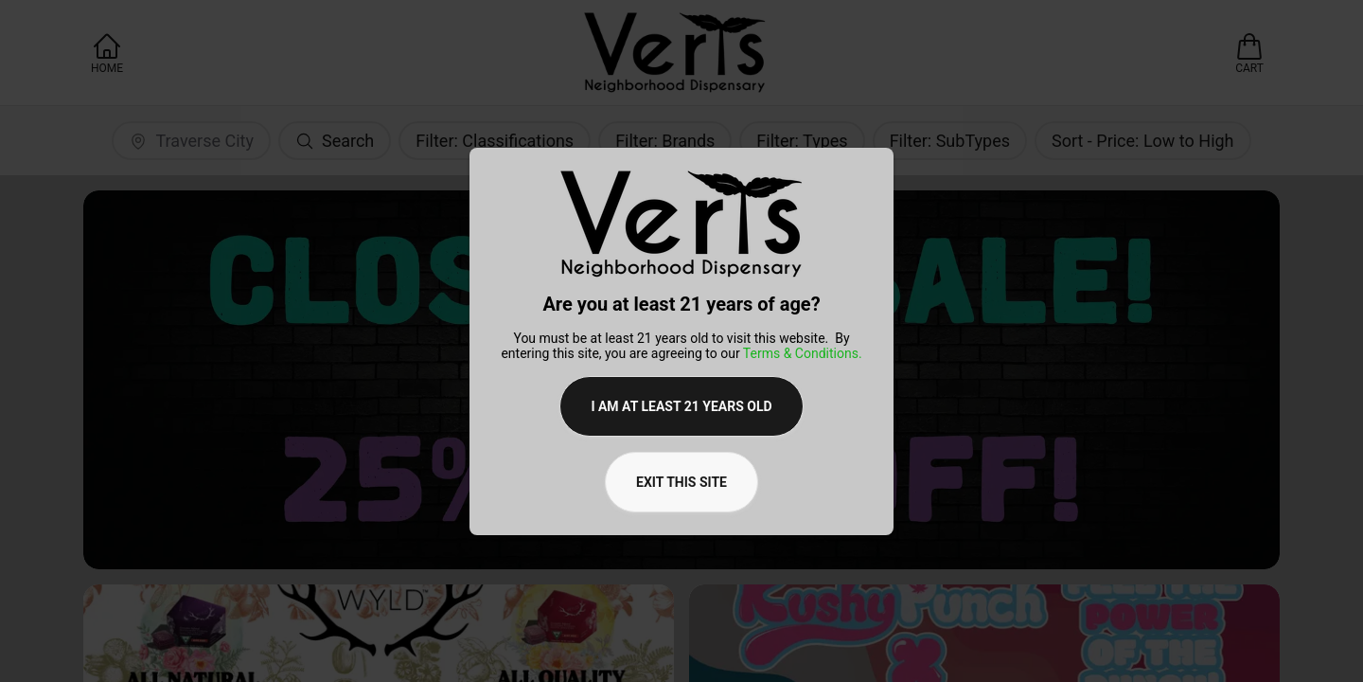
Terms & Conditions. (802, 353)
